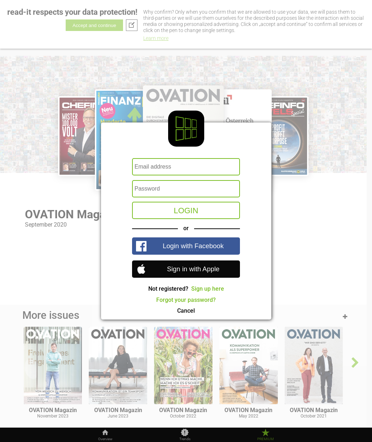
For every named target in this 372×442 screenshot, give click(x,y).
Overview (105, 439)
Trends (185, 439)
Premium (265, 439)
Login (186, 210)
